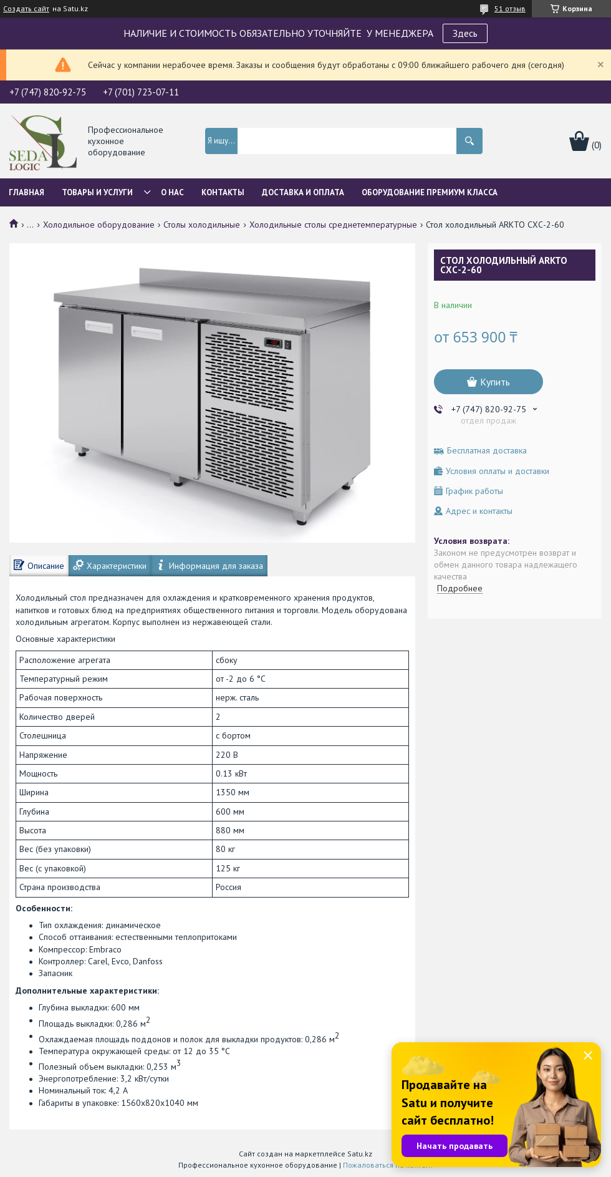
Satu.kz (359, 1153)
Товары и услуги (97, 192)
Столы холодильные (201, 224)
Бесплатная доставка (487, 450)
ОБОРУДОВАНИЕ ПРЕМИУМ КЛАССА (430, 192)
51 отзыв (510, 8)
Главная (26, 192)
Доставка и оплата (303, 192)
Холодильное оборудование (99, 224)
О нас (172, 192)
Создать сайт (26, 8)
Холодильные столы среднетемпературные (333, 224)
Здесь (465, 33)
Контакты (222, 192)
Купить (495, 381)
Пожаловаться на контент (388, 1165)
